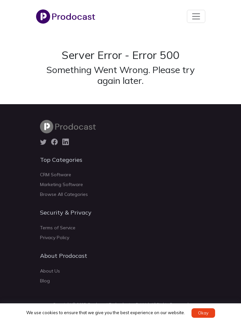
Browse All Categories (64, 194)
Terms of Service (57, 228)
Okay (203, 312)
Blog (45, 281)
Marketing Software (61, 184)
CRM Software (55, 175)
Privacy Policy (54, 237)
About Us (50, 271)
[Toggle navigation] (196, 16)
